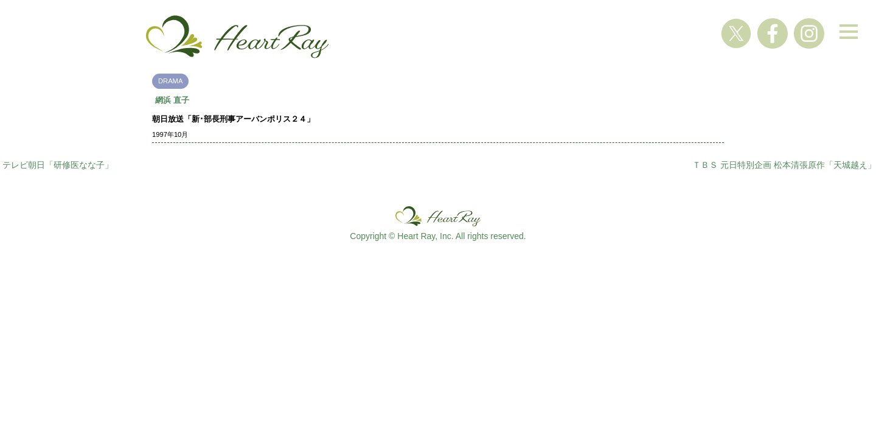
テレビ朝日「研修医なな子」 (57, 165)
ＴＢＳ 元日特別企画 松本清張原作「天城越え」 (784, 165)
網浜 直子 (172, 100)
